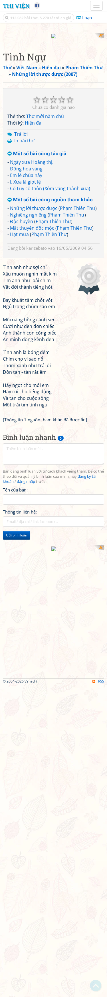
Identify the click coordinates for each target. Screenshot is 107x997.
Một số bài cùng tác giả (36, 256)
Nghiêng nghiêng (28, 317)
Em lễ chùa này (26, 277)
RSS (98, 992)
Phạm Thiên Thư (77, 310)
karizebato (36, 350)
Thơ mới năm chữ (45, 218)
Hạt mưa (19, 336)
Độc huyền (21, 323)
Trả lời (21, 236)
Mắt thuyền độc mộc (32, 330)
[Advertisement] (53, 86)
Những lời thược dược (33, 310)
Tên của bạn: (15, 699)
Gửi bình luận (16, 744)
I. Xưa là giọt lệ (25, 284)
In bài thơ (24, 242)
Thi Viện (16, 6)
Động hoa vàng (26, 271)
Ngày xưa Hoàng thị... (33, 264)
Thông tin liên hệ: (20, 721)
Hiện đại (34, 225)
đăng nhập (26, 691)
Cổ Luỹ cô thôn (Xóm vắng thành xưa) (50, 290)
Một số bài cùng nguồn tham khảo (50, 302)
